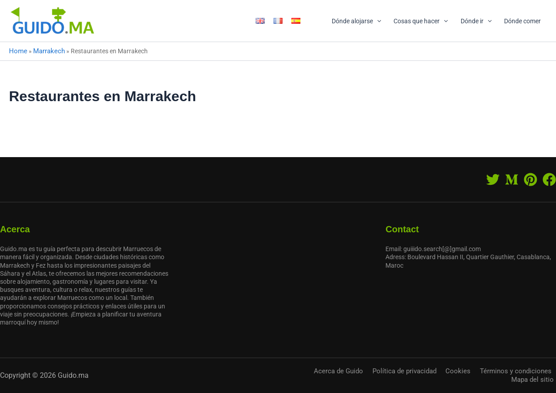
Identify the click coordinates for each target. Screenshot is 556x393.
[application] (377, 21)
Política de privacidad (382, 377)
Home (17, 50)
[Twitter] (493, 183)
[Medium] (511, 183)
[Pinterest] (530, 183)
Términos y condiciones (479, 377)
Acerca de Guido (324, 377)
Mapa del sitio (537, 377)
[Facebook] (549, 183)
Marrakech (46, 50)
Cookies (430, 377)
